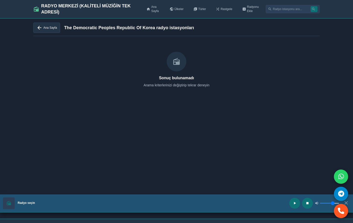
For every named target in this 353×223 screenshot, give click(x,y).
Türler (199, 9)
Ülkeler (177, 9)
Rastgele (224, 9)
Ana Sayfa (152, 9)
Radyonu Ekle (250, 9)
